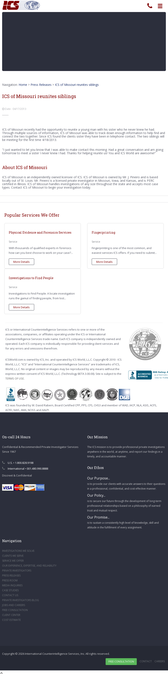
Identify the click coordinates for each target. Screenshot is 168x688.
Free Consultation (121, 661)
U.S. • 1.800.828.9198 (17, 463)
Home (23, 85)
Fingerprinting (103, 232)
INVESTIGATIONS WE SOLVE (18, 551)
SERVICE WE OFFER (13, 560)
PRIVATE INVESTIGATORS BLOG (20, 600)
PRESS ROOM (10, 580)
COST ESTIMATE (11, 620)
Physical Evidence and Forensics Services (40, 232)
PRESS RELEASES (11, 575)
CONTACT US (10, 595)
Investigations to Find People (31, 278)
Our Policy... (96, 495)
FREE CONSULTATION (15, 610)
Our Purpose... (98, 478)
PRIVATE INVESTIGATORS (16, 570)
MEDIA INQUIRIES (12, 585)
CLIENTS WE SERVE (13, 556)
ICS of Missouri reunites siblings (77, 85)
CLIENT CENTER (11, 615)
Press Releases (41, 85)
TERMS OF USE (14, 378)
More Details (21, 262)
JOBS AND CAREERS (13, 605)
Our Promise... (98, 517)
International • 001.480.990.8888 (25, 468)
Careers (160, 661)
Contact (146, 661)
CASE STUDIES (10, 590)
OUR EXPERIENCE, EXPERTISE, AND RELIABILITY (29, 565)
